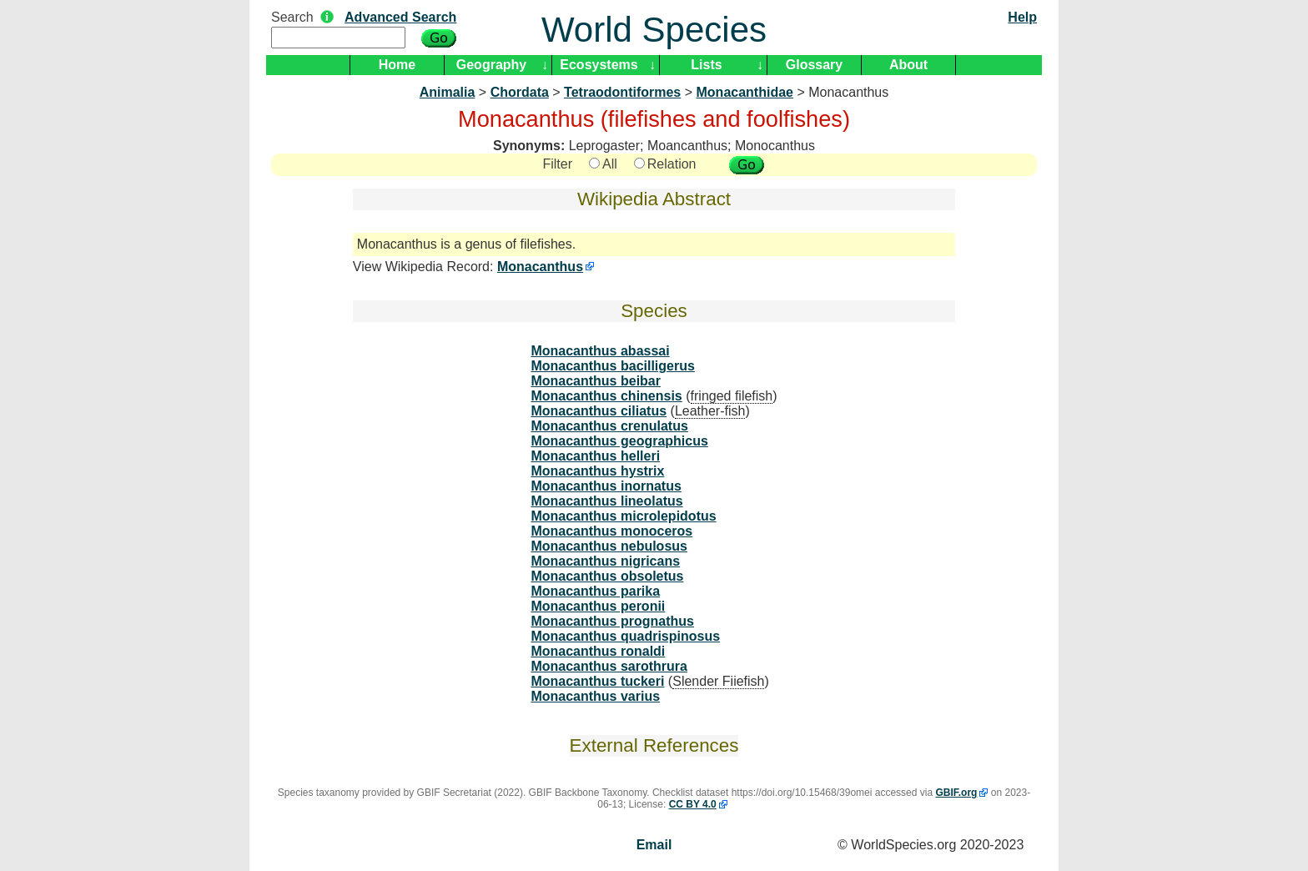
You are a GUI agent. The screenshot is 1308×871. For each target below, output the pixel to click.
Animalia (447, 92)
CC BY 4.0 (693, 804)
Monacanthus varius (595, 696)
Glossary (814, 65)
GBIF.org (956, 792)
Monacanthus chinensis (606, 396)
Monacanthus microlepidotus (623, 516)
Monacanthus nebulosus (609, 546)
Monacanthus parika (595, 591)
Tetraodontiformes (622, 92)
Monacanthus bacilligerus (612, 366)
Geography (491, 65)
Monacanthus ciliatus (599, 411)
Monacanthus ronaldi (598, 651)
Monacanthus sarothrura (609, 666)
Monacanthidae (745, 92)
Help (1022, 17)
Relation (665, 164)
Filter (557, 164)
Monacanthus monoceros (611, 531)
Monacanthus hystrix (597, 471)
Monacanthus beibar (596, 381)
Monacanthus (540, 266)
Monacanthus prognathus (612, 621)
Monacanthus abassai (600, 351)
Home (397, 65)
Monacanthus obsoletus (607, 576)
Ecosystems (598, 65)
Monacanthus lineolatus (606, 501)
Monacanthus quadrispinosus (625, 636)
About (908, 65)
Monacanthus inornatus (606, 486)
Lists (706, 65)
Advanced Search (400, 17)
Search (292, 17)
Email (654, 845)
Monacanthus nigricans (605, 561)
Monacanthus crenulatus (609, 426)
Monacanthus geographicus (619, 441)
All (603, 164)
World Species (654, 29)
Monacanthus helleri (595, 456)
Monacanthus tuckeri (597, 681)
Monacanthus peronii (598, 606)
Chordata (519, 92)
